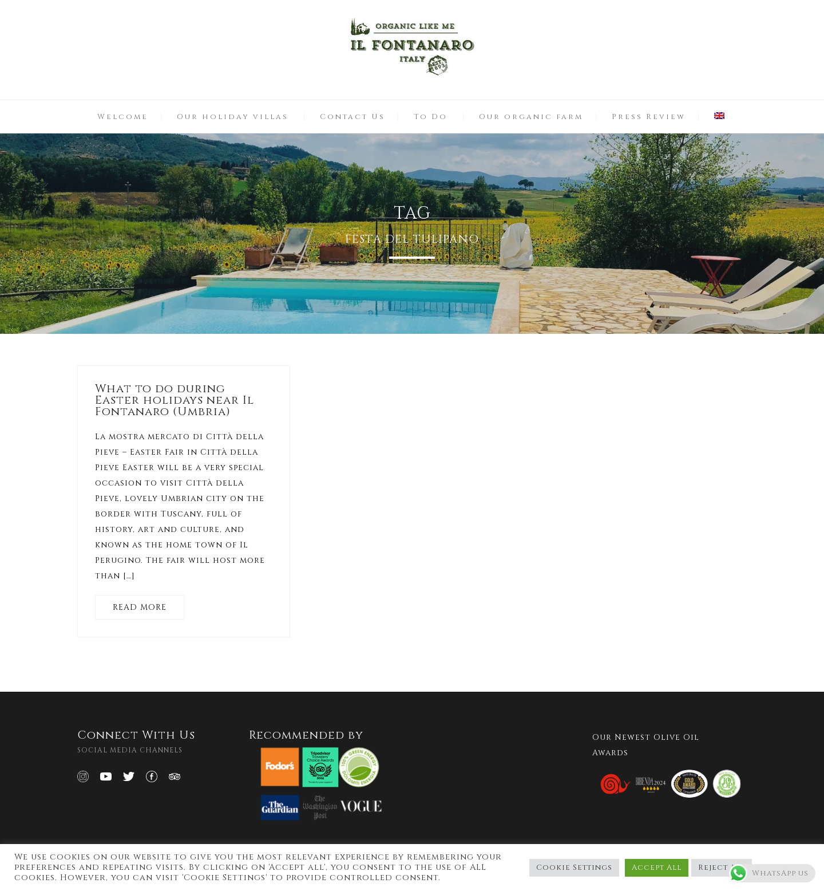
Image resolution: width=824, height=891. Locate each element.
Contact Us (352, 117)
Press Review (649, 117)
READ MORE (140, 607)
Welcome (122, 117)
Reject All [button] (721, 867)
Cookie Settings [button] (574, 867)
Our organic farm (531, 117)
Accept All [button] (657, 867)
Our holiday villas (232, 117)
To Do (430, 117)
